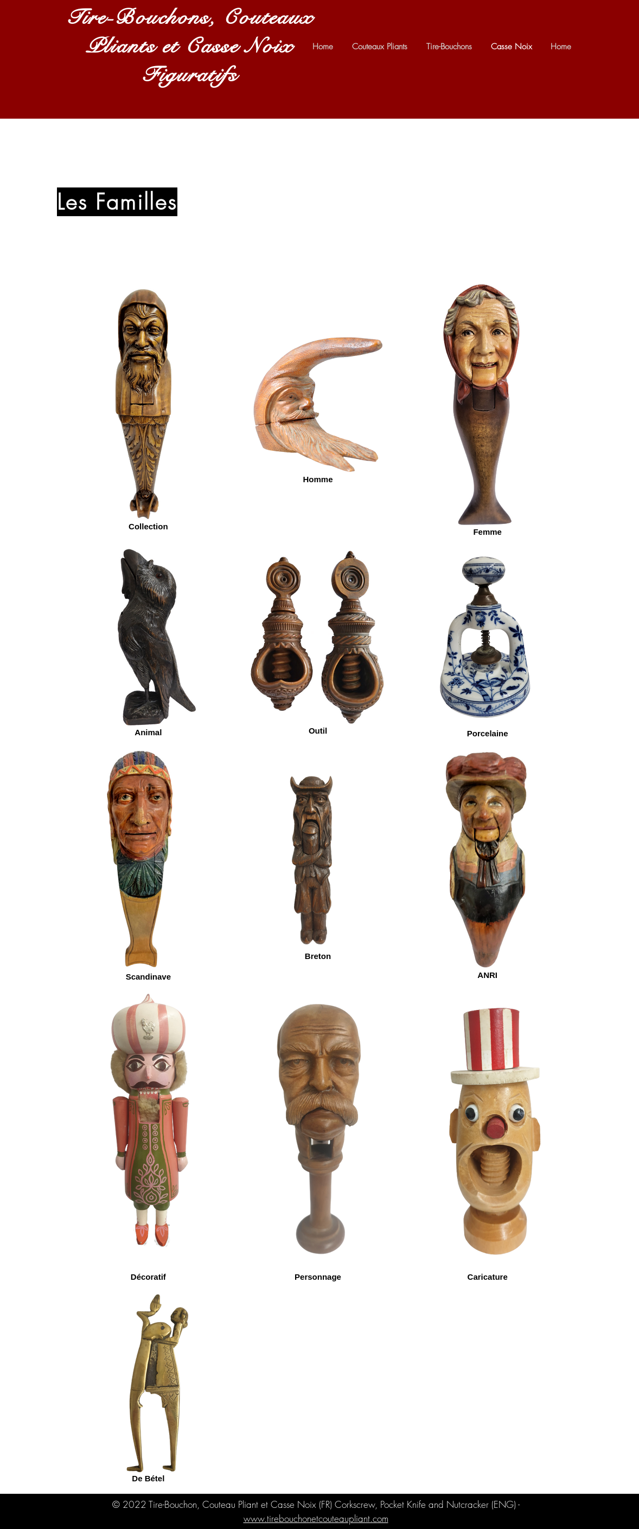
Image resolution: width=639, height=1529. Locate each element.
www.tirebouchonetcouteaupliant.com (316, 1518)
